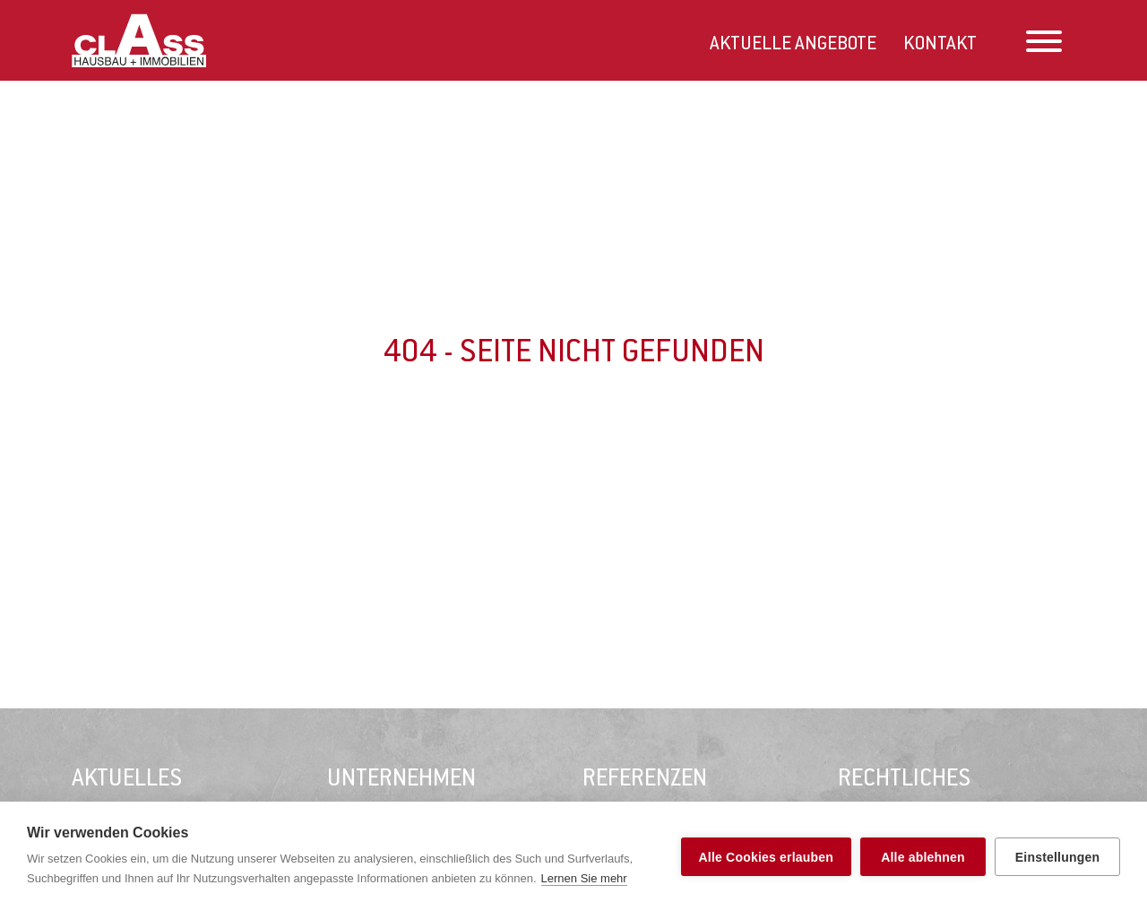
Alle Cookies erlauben (766, 857)
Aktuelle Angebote (793, 45)
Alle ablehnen (923, 857)
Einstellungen (1057, 857)
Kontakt (940, 45)
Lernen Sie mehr (584, 878)
